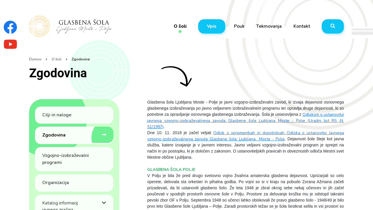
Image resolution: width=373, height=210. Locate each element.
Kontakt (301, 26)
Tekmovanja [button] (269, 26)
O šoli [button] (180, 26)
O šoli (56, 59)
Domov (35, 59)
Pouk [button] (239, 26)
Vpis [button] (212, 26)
